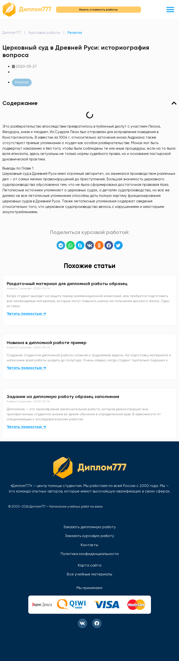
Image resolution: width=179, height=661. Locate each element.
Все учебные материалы (89, 574)
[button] (170, 9)
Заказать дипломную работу (89, 527)
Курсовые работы (44, 32)
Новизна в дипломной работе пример (47, 342)
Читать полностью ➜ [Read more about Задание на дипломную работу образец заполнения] (26, 426)
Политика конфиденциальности (90, 553)
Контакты (89, 545)
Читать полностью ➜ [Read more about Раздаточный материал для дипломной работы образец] (26, 313)
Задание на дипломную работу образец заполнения (63, 396)
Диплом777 (11, 32)
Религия (75, 32)
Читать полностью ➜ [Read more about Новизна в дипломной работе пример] (26, 367)
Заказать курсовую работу (89, 535)
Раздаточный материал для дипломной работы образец (67, 283)
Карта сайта (89, 565)
